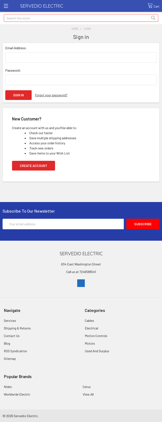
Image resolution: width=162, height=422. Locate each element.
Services (10, 320)
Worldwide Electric (17, 394)
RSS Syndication (15, 351)
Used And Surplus (97, 351)
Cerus (87, 387)
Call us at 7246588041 (81, 272)
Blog (7, 343)
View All (88, 394)
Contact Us (12, 336)
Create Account (33, 166)
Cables (89, 320)
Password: (13, 70)
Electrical (91, 328)
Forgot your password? (51, 95)
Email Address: (16, 48)
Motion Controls (96, 336)
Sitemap (10, 358)
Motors (90, 343)
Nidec (8, 387)
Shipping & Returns (17, 328)
